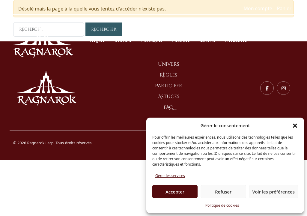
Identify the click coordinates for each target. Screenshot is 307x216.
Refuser (223, 192)
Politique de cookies (222, 205)
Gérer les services (170, 175)
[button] (295, 125)
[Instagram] (283, 88)
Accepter (174, 192)
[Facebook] (267, 88)
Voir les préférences (273, 192)
